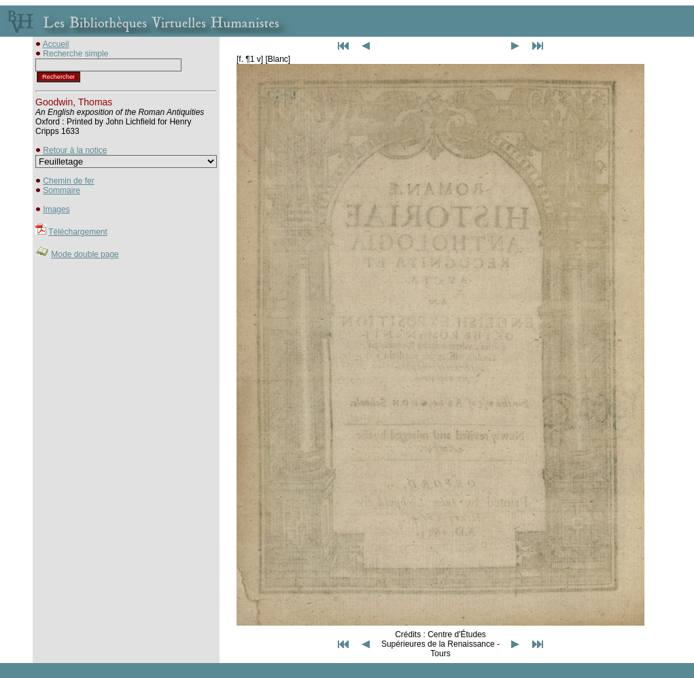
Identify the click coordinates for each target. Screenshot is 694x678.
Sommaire (61, 190)
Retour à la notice (75, 150)
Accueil (56, 44)
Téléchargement (77, 232)
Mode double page (84, 254)
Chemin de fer (68, 181)
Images (56, 209)
